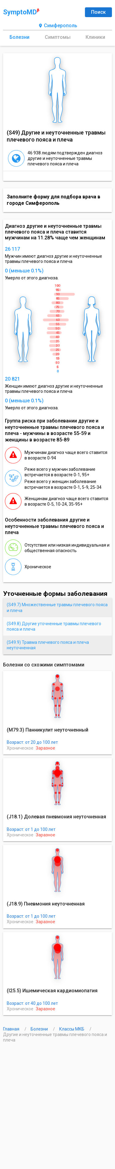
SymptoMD (21, 12)
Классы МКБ (72, 1029)
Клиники (95, 37)
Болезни (19, 37)
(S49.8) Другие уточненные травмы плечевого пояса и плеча (54, 626)
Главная (11, 1029)
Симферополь (57, 25)
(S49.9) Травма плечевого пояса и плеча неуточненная (48, 645)
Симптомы (58, 37)
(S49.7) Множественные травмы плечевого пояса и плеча (57, 607)
